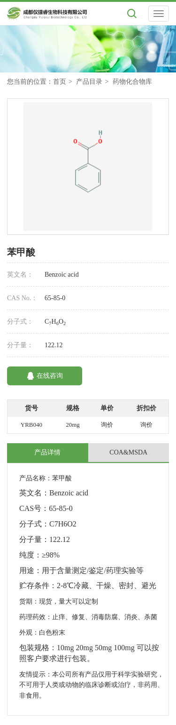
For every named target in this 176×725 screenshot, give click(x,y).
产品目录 (89, 81)
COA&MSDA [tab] (128, 452)
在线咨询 (45, 375)
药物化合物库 (132, 81)
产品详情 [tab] (47, 452)
